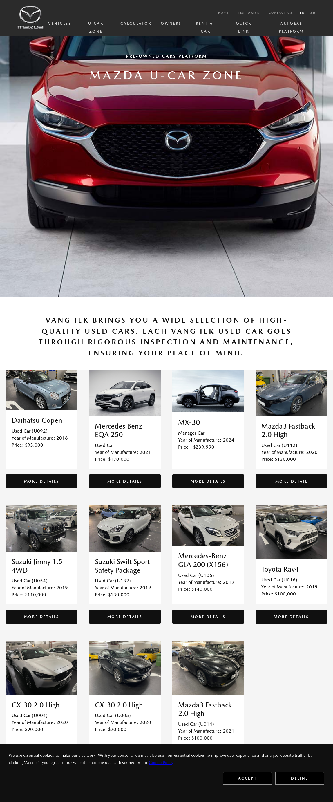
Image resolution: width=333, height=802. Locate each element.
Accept (247, 778)
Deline (299, 778)
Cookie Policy (161, 762)
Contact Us (280, 12)
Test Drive (248, 12)
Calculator (136, 23)
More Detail (291, 481)
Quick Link (243, 24)
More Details (41, 481)
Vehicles (59, 23)
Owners (171, 23)
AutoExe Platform (291, 24)
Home (223, 12)
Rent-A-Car (206, 24)
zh (313, 12)
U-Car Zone (96, 24)
